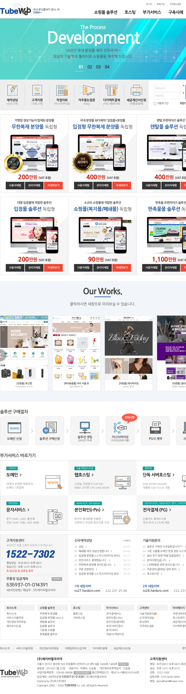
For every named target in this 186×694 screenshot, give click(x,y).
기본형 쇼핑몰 (47, 630)
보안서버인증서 (114, 626)
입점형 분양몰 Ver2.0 (51, 617)
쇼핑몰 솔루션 (105, 12)
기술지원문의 (147, 613)
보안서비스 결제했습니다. (102, 560)
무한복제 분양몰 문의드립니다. (102, 564)
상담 (102, 546)
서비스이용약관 (15, 617)
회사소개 (11, 608)
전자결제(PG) (113, 613)
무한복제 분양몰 (48, 613)
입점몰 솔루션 (47, 626)
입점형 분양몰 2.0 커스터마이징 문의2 (102, 555)
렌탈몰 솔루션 (47, 622)
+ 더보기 (126, 541)
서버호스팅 (79, 617)
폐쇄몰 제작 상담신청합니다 (102, 551)
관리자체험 (34, 185)
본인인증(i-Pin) (114, 617)
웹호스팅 (78, 613)
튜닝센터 (144, 622)
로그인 (149, 4)
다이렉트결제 (100, 648)
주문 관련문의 (102, 569)
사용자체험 (15, 185)
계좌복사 (57, 579)
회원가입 (160, 4)
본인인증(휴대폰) (115, 622)
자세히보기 (53, 185)
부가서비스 (152, 12)
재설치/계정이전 (115, 634)
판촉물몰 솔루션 (48, 634)
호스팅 (130, 12)
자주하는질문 (146, 626)
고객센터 (144, 608)
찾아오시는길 (14, 626)
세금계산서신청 (122, 648)
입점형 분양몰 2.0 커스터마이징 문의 (102, 573)
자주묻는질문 (175, 4)
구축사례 (175, 12)
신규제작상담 (146, 617)
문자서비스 (112, 630)
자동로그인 (162, 103)
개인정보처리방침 (16, 622)
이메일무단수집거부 (75, 648)
